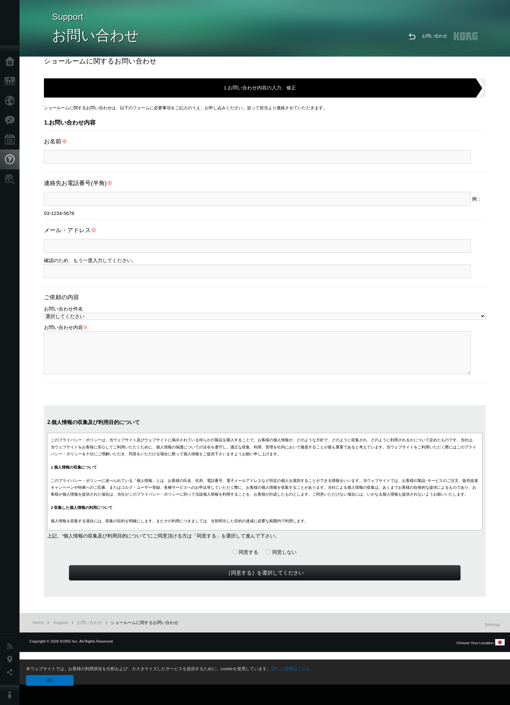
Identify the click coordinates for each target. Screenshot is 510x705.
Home (11, 62)
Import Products (11, 101)
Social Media (11, 672)
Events (11, 140)
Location (11, 659)
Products (11, 81)
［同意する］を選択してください (265, 573)
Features (11, 120)
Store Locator (11, 179)
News (11, 646)
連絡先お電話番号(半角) (78, 183)
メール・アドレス (70, 230)
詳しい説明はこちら (291, 668)
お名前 (55, 141)
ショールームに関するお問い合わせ (144, 622)
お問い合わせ (434, 35)
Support (11, 159)
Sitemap (492, 624)
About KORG (11, 695)
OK (50, 680)
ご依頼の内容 (61, 297)
